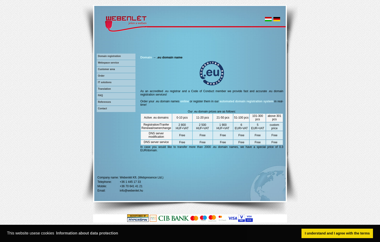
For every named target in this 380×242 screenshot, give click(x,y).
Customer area (106, 69)
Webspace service (108, 62)
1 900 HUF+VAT (222, 126)
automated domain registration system (246, 101)
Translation (104, 89)
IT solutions (104, 82)
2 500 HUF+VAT (202, 126)
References (104, 102)
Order (101, 75)
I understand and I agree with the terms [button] (337, 233)
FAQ (100, 95)
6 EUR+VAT (241, 126)
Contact (102, 108)
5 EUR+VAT (257, 126)
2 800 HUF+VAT (182, 126)
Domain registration (109, 56)
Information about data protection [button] (87, 233)
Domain (146, 57)
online (184, 101)
